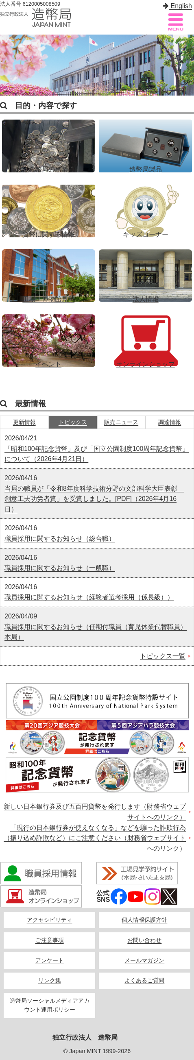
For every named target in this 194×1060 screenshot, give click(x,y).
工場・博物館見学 (48, 271)
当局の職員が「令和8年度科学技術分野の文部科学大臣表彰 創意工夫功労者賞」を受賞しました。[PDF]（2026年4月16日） (94, 499)
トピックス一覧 (162, 656)
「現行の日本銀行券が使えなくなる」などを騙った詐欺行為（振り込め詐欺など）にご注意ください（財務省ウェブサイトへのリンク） (95, 838)
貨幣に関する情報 (48, 207)
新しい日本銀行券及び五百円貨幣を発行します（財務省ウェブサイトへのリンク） (95, 812)
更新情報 (24, 422)
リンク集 (49, 980)
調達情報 (169, 422)
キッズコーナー (145, 207)
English (177, 5)
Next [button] (186, 65)
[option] (97, 65)
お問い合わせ (144, 940)
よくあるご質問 (144, 980)
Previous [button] (8, 65)
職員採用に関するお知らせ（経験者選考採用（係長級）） (89, 597)
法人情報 (145, 271)
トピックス (73, 422)
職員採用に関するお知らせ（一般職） (59, 567)
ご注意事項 (49, 940)
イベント (48, 336)
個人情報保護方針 (144, 920)
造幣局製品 (145, 142)
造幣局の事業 (48, 142)
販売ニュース (121, 422)
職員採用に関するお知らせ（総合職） (59, 538)
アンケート (49, 961)
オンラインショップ (145, 336)
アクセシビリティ (49, 920)
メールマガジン (144, 961)
